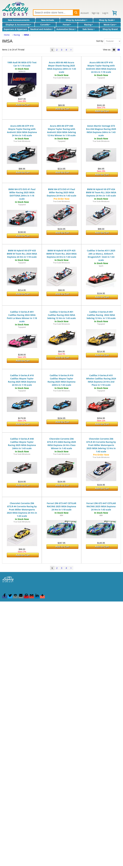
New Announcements (19, 20)
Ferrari (67, 24)
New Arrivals (47, 20)
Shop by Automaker (76, 20)
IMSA (26, 34)
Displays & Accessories (18, 24)
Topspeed (101, 78)
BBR (61, 515)
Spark (101, 266)
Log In (105, 13)
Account (85, 13)
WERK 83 (22, 71)
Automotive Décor (66, 29)
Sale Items (88, 29)
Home (7, 34)
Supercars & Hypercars (15, 29)
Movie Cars (110, 24)
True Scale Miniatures (61, 78)
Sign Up (95, 13)
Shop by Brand (110, 29)
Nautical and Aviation (41, 29)
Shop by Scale (107, 20)
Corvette (45, 24)
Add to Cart (23, 104)
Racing (88, 24)
